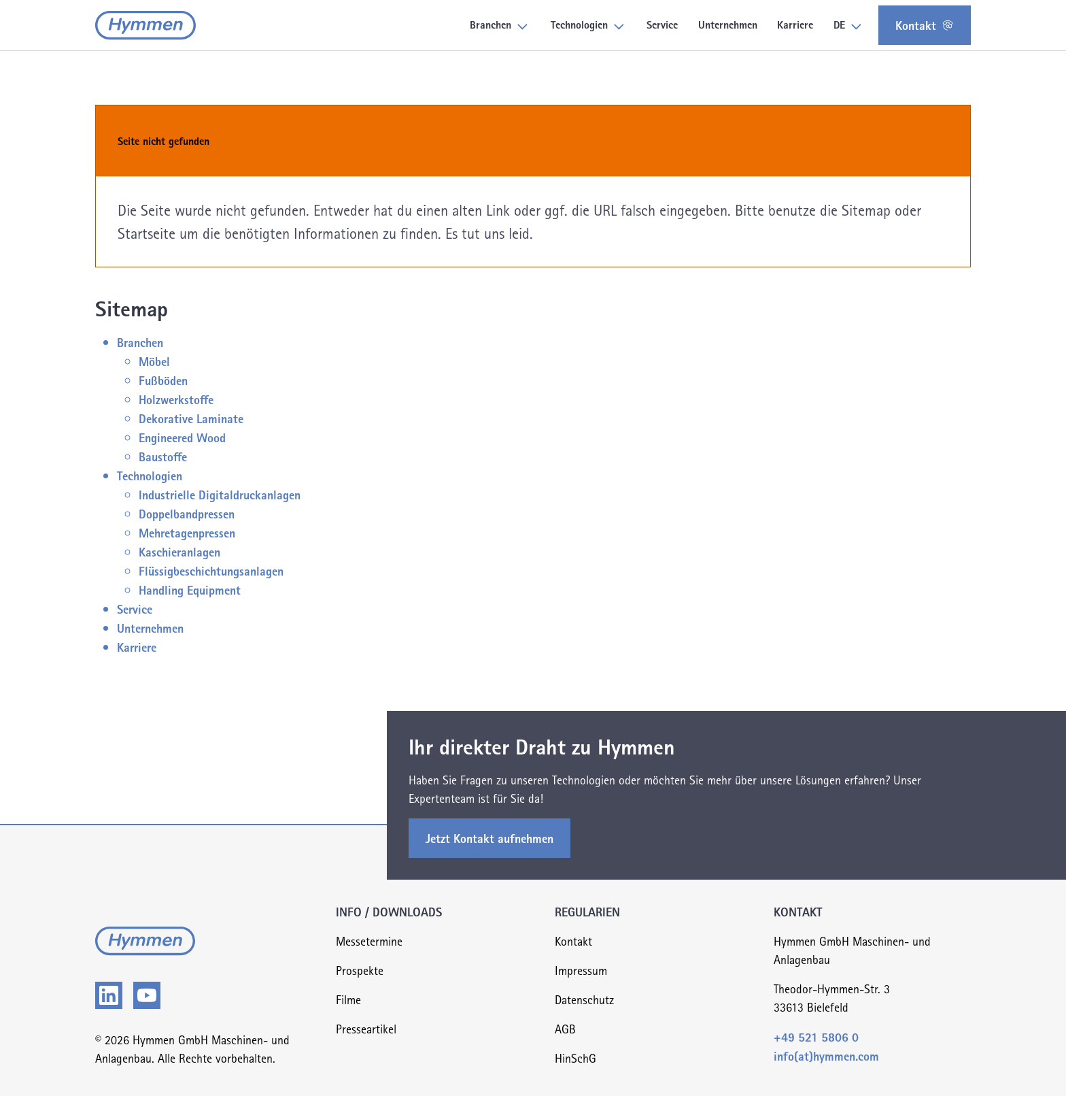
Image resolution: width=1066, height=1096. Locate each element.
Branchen (140, 341)
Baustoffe (163, 456)
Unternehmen (150, 627)
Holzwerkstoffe (176, 399)
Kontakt (924, 24)
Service (134, 608)
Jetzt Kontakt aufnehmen (489, 837)
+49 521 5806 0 (816, 1036)
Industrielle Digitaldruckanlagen (219, 494)
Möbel (154, 360)
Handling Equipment (190, 589)
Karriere (136, 646)
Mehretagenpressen (187, 532)
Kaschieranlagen (179, 551)
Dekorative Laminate (191, 418)
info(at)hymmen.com (826, 1055)
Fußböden (163, 379)
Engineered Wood (182, 437)
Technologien (149, 475)
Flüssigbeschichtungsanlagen (211, 570)
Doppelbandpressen (187, 513)
